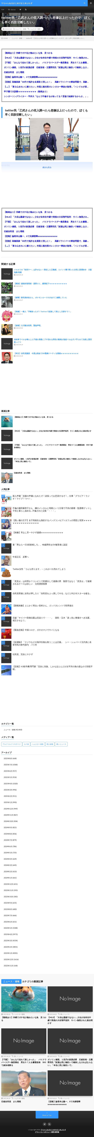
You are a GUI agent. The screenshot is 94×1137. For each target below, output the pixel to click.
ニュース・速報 (21, 29)
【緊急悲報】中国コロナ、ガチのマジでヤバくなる (36, 630)
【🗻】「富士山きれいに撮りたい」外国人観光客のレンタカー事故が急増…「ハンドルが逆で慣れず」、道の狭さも (47, 86)
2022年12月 (8, 959)
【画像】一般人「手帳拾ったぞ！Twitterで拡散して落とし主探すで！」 (43, 311)
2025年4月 (8, 784)
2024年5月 (8, 853)
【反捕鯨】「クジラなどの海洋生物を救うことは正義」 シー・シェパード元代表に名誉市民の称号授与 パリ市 (52, 643)
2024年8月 (8, 834)
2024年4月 (8, 859)
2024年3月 (8, 865)
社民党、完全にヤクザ (23, 654)
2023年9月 (8, 903)
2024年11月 (8, 815)
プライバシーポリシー (43, 1132)
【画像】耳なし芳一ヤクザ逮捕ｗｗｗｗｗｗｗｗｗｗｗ (38, 532)
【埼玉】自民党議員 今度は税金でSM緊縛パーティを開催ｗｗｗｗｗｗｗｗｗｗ (46, 353)
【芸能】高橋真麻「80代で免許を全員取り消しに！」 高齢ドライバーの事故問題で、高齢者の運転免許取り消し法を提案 (47, 82)
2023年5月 (8, 928)
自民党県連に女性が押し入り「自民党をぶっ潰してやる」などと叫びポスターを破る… (52, 593)
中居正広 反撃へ (21, 557)
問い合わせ (12, 10)
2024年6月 (8, 846)
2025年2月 (8, 796)
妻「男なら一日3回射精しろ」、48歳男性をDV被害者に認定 (40, 544)
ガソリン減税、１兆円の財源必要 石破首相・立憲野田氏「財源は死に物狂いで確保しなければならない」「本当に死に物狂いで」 (47, 67)
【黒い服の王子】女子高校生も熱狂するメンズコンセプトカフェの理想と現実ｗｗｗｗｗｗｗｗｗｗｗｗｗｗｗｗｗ (52, 521)
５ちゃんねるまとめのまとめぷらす (53, 1130)
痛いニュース (64, 1014)
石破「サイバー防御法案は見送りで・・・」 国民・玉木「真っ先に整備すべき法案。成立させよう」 (52, 619)
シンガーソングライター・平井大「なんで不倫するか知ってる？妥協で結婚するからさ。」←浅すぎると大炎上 (47, 96)
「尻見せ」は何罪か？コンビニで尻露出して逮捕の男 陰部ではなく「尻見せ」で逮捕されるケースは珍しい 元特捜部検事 (52, 582)
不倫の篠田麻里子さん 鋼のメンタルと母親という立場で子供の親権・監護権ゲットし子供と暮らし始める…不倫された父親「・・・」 (52, 509)
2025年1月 (8, 802)
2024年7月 (8, 840)
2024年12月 (8, 809)
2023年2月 (8, 947)
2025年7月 (8, 765)
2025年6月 (8, 771)
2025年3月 (8, 790)
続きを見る (47, 167)
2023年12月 (8, 884)
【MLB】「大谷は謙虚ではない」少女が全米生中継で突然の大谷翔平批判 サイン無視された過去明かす (47, 57)
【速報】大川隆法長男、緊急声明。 (28, 325)
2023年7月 (8, 915)
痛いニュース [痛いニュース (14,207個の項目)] (61, 744)
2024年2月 (8, 872)
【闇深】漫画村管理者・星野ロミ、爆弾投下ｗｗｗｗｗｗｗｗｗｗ (40, 283)
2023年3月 (8, 941)
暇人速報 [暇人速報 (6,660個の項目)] (50, 744)
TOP (2, 10)
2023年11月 (8, 890)
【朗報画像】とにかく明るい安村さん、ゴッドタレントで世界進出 (43, 605)
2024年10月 (8, 821)
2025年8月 (8, 758)
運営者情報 (55, 1132)
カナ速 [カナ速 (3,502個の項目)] (26, 744)
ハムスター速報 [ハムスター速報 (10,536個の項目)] (37, 744)
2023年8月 (8, 909)
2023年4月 (8, 934)
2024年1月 (8, 878)
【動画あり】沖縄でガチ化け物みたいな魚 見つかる (28, 53)
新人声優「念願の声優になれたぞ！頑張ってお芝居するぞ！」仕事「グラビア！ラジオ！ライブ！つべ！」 (51, 497)
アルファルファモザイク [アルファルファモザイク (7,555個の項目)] (12, 744)
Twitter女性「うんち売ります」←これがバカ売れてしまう (39, 569)
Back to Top (47, 1115)
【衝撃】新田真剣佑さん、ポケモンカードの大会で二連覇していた (40, 297)
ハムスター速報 (35, 29)
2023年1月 (8, 953)
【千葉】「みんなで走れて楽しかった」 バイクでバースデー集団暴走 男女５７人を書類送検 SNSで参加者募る (47, 62)
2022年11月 (8, 966)
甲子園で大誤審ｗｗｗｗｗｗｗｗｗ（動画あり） (26, 91)
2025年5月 (8, 777)
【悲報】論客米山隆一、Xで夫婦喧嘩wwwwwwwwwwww (30, 77)
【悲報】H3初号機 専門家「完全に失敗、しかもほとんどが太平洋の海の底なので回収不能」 (53, 667)
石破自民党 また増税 (14, 72)
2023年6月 (8, 922)
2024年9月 (8, 827)
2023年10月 (8, 897)
